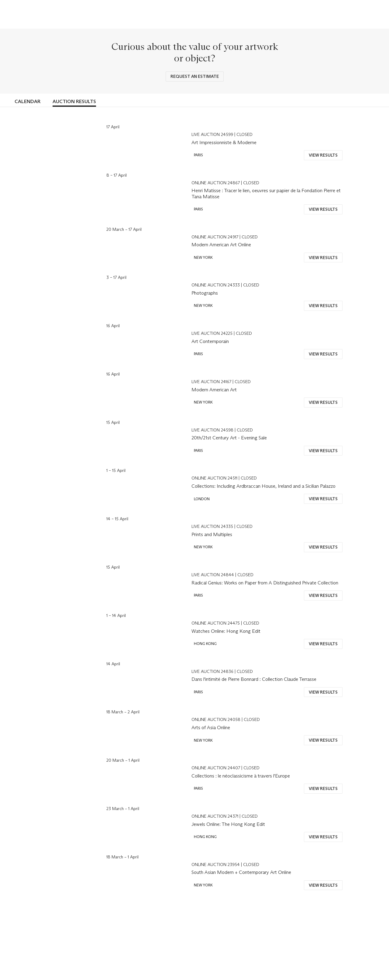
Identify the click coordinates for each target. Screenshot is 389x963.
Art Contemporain (210, 341)
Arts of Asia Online (210, 727)
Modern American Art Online (221, 245)
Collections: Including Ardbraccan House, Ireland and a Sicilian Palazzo (263, 486)
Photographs (204, 293)
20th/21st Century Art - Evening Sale (229, 438)
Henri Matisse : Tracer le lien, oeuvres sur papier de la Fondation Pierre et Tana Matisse (266, 193)
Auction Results (74, 101)
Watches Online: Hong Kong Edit (225, 631)
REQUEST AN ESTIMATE (194, 76)
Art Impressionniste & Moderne (223, 142)
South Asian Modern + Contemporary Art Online (241, 872)
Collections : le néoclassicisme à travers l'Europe (240, 776)
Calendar (27, 101)
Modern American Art (214, 390)
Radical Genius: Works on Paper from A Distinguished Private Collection (264, 583)
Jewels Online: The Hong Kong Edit (228, 824)
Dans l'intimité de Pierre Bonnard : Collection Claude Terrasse (253, 679)
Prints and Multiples (211, 534)
